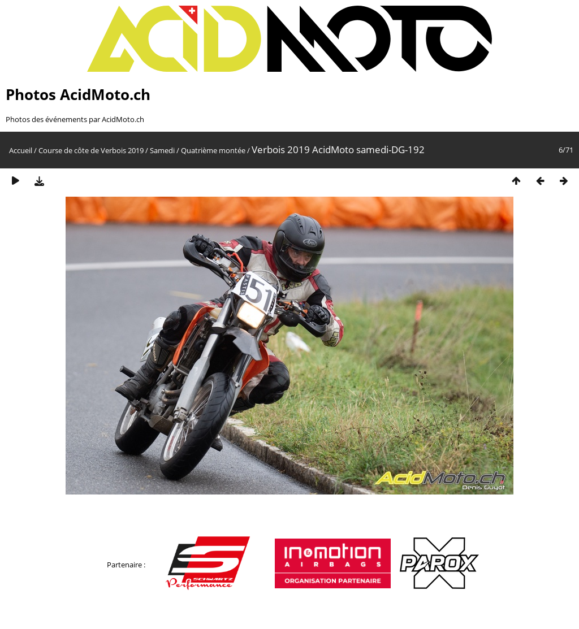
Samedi (162, 150)
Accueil (20, 150)
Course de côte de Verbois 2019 (91, 150)
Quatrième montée (213, 150)
